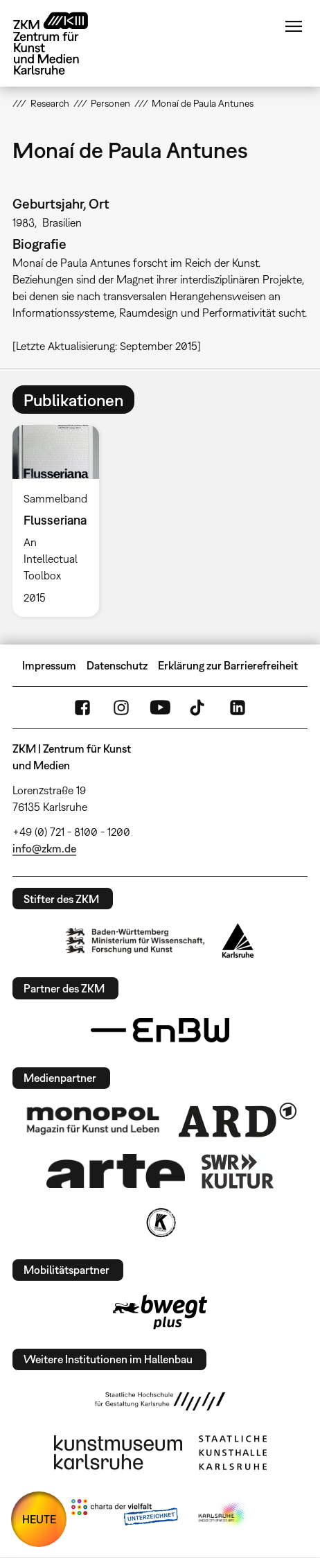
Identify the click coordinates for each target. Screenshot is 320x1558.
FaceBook (82, 707)
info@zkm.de (44, 848)
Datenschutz (117, 665)
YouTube (160, 707)
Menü (294, 26)
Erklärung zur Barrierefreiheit (228, 665)
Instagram (121, 707)
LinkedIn (237, 707)
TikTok (199, 707)
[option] (60, 521)
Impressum (49, 665)
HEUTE (39, 1519)
